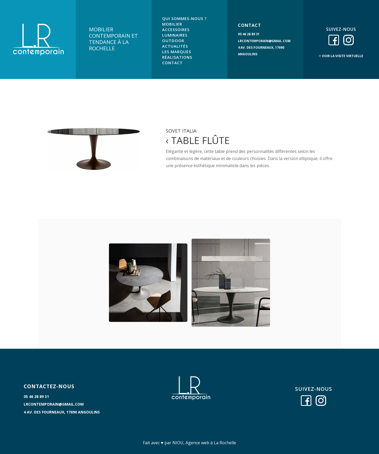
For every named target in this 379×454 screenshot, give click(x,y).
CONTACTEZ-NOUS (49, 386)
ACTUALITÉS (175, 46)
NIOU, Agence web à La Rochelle (204, 443)
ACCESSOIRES (176, 29)
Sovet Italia (181, 131)
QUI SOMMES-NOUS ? (184, 18)
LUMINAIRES (174, 35)
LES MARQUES (176, 51)
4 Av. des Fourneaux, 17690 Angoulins (62, 412)
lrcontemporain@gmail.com (264, 41)
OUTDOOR (173, 40)
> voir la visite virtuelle (341, 56)
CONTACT (172, 62)
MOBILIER (172, 24)
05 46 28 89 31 (249, 34)
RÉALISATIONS (177, 57)
